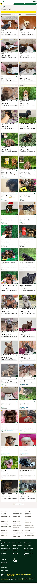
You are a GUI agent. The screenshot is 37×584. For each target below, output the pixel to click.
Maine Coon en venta (16, 551)
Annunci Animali (29, 574)
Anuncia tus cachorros (4, 570)
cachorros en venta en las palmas (5, 528)
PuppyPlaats (18, 574)
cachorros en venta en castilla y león (30, 520)
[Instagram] (16, 561)
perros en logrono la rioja (17, 525)
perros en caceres (28, 513)
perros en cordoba (4, 535)
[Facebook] (14, 561)
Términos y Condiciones (25, 578)
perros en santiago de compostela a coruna (16, 523)
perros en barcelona (4, 521)
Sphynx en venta (15, 548)
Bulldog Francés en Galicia (28, 551)
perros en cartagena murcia (17, 528)
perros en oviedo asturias (29, 525)
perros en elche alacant (29, 533)
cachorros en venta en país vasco (18, 519)
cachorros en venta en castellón (30, 532)
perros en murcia (3, 511)
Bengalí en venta (15, 550)
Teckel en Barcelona (27, 545)
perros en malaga (28, 511)
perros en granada (16, 527)
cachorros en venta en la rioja (18, 530)
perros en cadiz (3, 513)
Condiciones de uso (4, 567)
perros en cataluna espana (17, 513)
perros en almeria (4, 530)
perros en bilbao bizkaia (5, 518)
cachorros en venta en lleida (5, 516)
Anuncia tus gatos (4, 572)
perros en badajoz (28, 516)
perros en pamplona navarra (17, 532)
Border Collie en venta (4, 551)
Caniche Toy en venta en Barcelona (28, 554)
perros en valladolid (4, 524)
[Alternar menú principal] (2, 1)
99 (20, 504)
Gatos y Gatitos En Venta (17, 543)
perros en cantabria (4, 519)
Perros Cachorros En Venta (5, 543)
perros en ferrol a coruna (17, 536)
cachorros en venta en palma (6, 526)
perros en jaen (15, 518)
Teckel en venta (3, 553)
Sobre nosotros (3, 560)
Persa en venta (15, 553)
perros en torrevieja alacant (29, 527)
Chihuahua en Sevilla (27, 550)
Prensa (2, 565)
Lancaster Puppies (11, 575)
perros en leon (27, 530)
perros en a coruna (4, 533)
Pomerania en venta (4, 550)
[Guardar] (16, 30)
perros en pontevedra (16, 516)
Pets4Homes (9, 574)
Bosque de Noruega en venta (17, 545)
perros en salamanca (4, 532)
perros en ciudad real (16, 521)
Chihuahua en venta (4, 545)
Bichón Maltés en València (28, 548)
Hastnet (13, 574)
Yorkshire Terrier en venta (5, 548)
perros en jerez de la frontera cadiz (18, 534)
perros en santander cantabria (30, 535)
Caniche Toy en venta (4, 555)
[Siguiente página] (23, 504)
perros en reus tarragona (29, 528)
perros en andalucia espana (29, 518)
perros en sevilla (28, 522)
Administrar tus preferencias (21, 579)
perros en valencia (16, 511)
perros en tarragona (4, 523)
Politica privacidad (4, 562)
